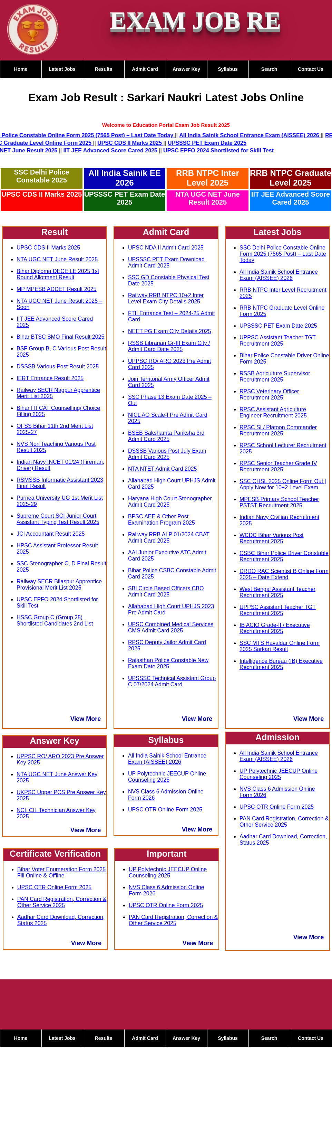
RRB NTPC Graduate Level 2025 (290, 177)
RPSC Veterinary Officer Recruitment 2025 (269, 394)
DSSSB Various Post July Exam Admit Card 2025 (167, 454)
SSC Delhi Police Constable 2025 (41, 176)
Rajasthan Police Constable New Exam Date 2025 (168, 663)
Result (54, 232)
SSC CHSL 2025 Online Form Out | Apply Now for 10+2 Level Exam (283, 484)
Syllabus (228, 69)
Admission (277, 737)
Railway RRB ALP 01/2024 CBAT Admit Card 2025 (168, 538)
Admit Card (145, 69)
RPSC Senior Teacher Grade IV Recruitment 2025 (278, 466)
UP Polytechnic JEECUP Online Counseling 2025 (167, 777)
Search (269, 69)
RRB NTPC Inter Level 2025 (207, 177)
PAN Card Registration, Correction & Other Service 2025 (61, 902)
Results (104, 69)
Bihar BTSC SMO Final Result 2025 (60, 337)
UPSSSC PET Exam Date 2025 (124, 198)
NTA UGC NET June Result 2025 (207, 198)
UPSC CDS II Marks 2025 (41, 194)
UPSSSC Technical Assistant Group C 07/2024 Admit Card (172, 681)
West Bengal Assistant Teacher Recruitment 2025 (277, 592)
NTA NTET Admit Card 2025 (162, 469)
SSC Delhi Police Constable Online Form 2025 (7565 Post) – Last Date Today (283, 254)
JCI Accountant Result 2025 (51, 534)
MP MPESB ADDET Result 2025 (57, 289)
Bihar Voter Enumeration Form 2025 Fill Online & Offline (61, 872)
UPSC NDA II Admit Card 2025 (166, 248)
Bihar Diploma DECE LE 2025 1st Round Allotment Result (58, 274)
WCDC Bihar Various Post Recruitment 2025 (272, 538)
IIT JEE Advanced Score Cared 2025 (290, 198)
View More (85, 718)
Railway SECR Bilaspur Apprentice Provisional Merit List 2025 (59, 585)
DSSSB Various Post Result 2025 (58, 366)
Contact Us (310, 69)
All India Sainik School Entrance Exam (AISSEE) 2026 (167, 759)
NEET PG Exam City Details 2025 (169, 331)
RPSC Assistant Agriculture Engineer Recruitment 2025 (273, 412)
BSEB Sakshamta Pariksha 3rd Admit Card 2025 (166, 436)
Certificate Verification (55, 853)
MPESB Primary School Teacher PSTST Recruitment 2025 (279, 502)
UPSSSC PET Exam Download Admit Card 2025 (166, 262)
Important (166, 853)
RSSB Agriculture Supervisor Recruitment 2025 (275, 376)
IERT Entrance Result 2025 (50, 378)
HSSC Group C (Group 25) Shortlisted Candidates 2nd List (55, 620)
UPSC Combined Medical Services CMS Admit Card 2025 (170, 627)
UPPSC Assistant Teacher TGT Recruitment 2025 (278, 341)
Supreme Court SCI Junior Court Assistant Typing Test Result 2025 (58, 519)
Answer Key (186, 69)
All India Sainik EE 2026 (124, 177)
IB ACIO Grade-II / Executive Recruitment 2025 (275, 628)
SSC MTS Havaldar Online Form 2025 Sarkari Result (280, 646)
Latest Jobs (62, 69)
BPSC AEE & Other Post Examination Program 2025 (161, 520)
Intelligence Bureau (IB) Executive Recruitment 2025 (281, 664)
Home (21, 69)
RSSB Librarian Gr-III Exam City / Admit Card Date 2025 (169, 346)
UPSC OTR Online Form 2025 (54, 887)
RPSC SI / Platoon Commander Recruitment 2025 (278, 430)
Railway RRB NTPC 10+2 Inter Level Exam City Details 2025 (166, 298)
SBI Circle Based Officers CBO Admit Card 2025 (166, 591)
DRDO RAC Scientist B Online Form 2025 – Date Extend (284, 574)
